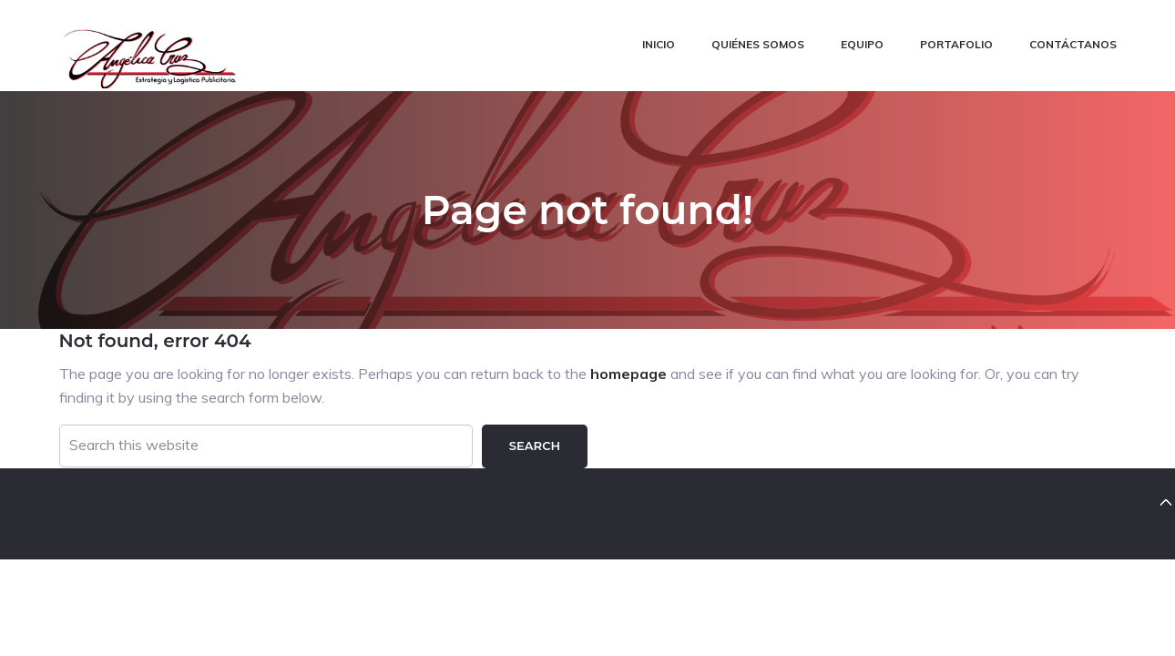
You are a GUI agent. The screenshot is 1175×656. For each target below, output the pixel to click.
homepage (628, 373)
